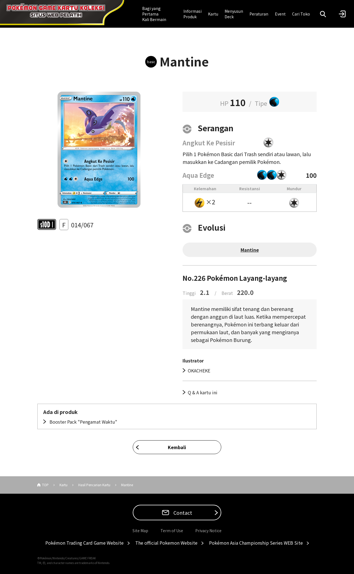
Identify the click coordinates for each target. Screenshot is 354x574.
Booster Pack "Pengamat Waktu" (82, 421)
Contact (182, 512)
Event (280, 14)
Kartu (213, 14)
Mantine (250, 249)
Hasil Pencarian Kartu (94, 484)
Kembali (177, 447)
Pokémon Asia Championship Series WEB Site (256, 542)
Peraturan (258, 14)
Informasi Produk (192, 13)
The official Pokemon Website (166, 542)
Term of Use (171, 530)
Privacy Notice (208, 530)
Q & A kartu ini (202, 392)
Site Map (140, 530)
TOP (45, 484)
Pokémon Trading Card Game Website (84, 542)
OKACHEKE (199, 370)
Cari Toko (301, 14)
